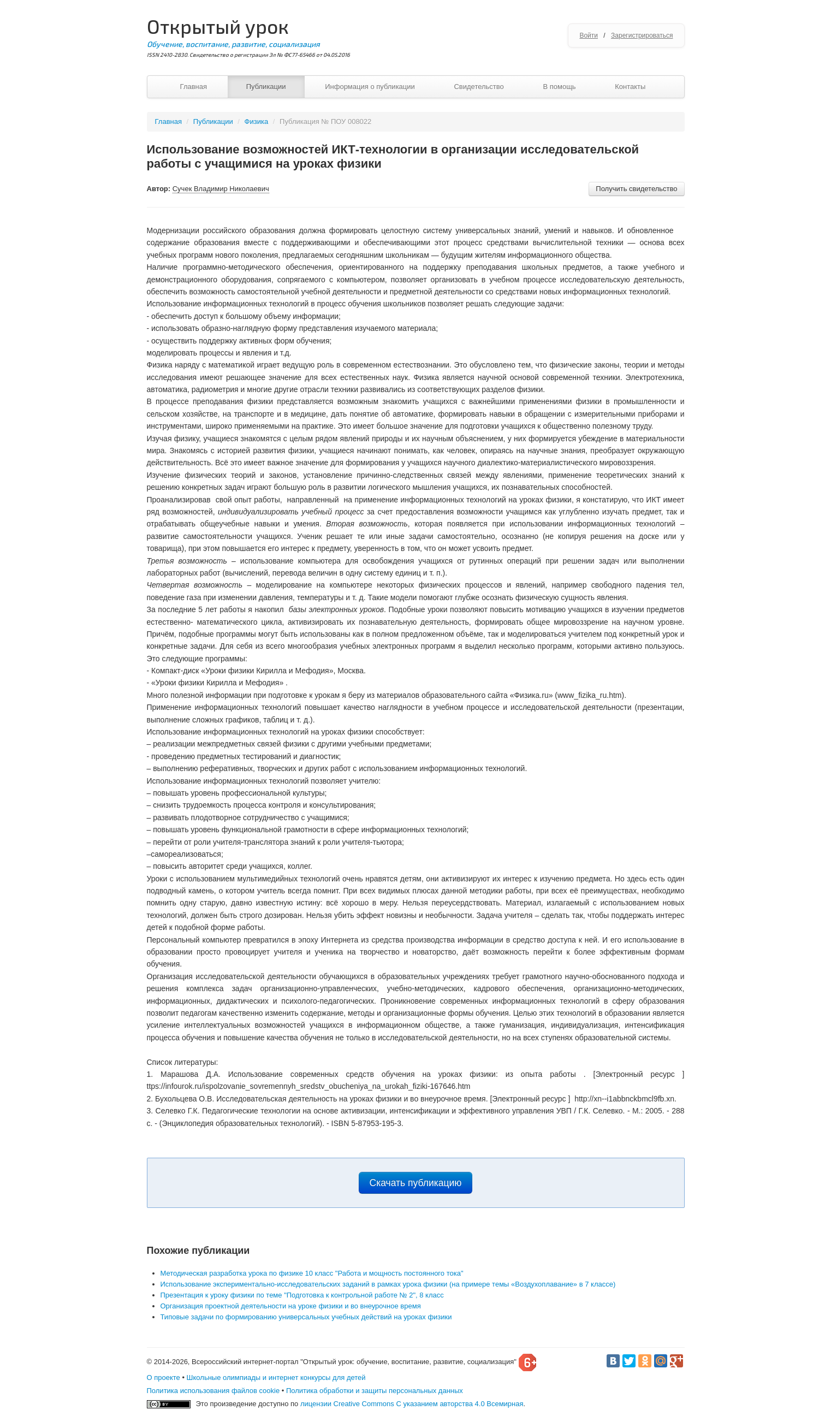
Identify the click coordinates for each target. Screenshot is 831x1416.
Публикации (266, 86)
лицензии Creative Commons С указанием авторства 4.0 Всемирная (412, 1404)
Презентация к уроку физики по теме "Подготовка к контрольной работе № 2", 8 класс (302, 1295)
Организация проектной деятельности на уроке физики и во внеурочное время (291, 1306)
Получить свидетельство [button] (636, 189)
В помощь (559, 86)
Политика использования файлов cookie (213, 1391)
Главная (193, 86)
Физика (257, 121)
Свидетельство (478, 86)
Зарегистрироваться (642, 35)
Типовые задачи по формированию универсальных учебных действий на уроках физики (306, 1317)
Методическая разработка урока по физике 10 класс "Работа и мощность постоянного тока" (312, 1273)
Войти (588, 35)
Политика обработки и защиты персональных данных (374, 1391)
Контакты (630, 86)
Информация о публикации (370, 86)
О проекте (163, 1377)
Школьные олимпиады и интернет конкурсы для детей (276, 1377)
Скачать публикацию (416, 1182)
